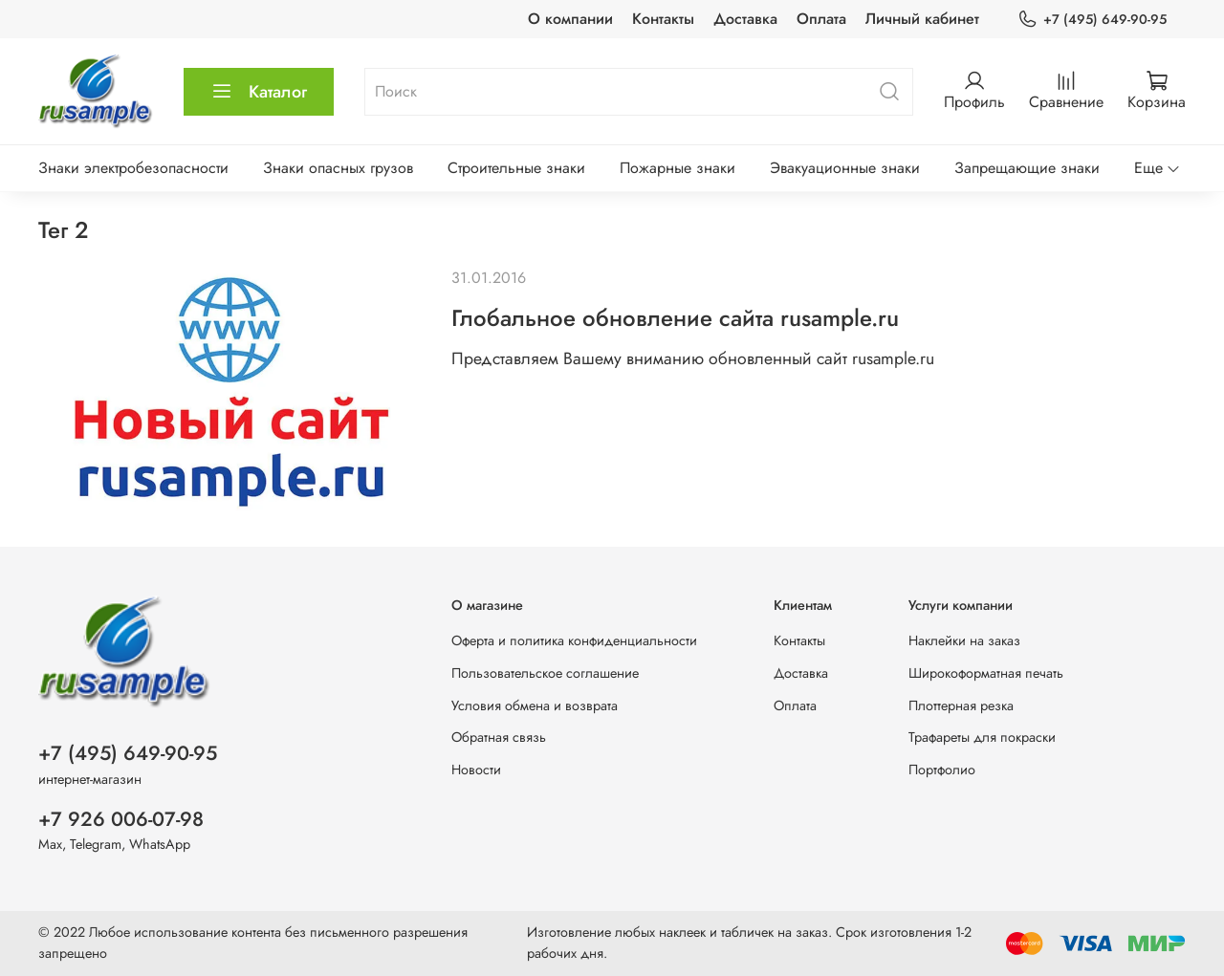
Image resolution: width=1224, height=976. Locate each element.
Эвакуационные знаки (845, 168)
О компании (570, 19)
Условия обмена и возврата (534, 705)
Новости (476, 769)
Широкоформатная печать (985, 673)
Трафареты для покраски (982, 737)
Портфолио (941, 769)
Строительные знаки (516, 168)
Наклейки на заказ (964, 640)
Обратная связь (498, 737)
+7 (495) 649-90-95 (1092, 20)
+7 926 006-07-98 (121, 819)
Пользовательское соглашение (545, 673)
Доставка (745, 19)
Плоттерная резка (961, 705)
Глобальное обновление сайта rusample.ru (675, 318)
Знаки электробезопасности (133, 168)
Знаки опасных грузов (338, 168)
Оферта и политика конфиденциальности (574, 640)
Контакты (663, 19)
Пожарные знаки (677, 168)
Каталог (258, 91)
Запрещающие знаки (1027, 168)
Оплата (821, 19)
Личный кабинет (922, 19)
